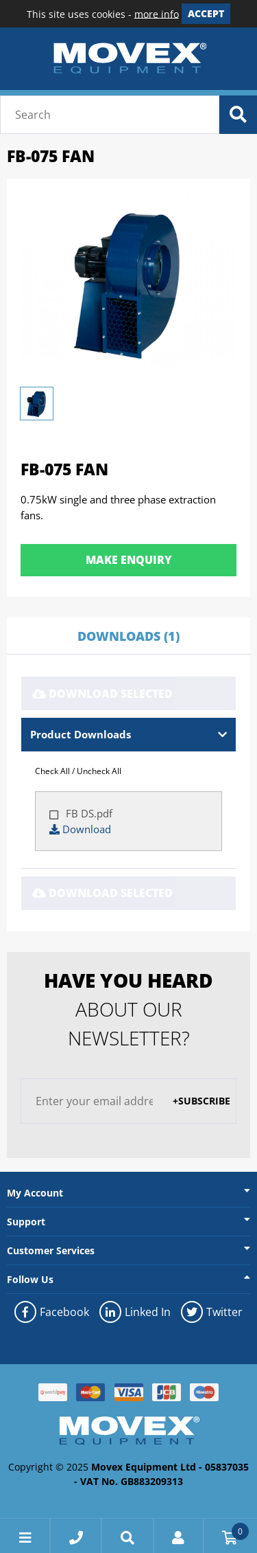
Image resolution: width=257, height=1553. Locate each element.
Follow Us (30, 1279)
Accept (206, 13)
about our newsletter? (128, 1009)
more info (156, 13)
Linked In (135, 1312)
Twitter (212, 1312)
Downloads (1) (128, 636)
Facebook (51, 1312)
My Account (35, 1192)
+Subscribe (201, 1100)
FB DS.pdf (87, 813)
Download (80, 829)
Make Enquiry (129, 559)
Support (26, 1221)
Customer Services (51, 1250)
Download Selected (102, 693)
